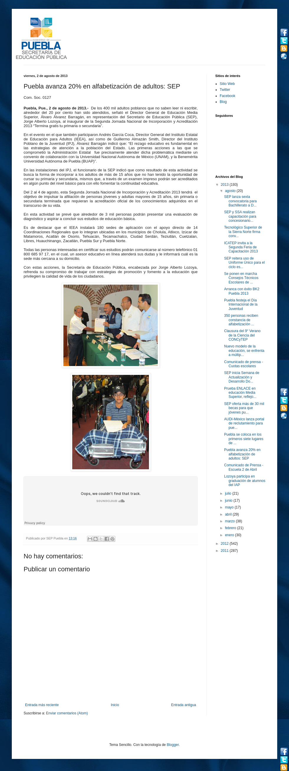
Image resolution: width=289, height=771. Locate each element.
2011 (225, 551)
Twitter (225, 90)
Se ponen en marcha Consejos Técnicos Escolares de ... (241, 278)
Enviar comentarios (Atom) (67, 713)
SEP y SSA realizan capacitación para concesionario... (240, 216)
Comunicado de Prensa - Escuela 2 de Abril (243, 467)
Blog (223, 102)
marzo (230, 521)
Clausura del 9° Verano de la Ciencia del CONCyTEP (242, 335)
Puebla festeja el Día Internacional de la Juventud (240, 304)
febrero (231, 528)
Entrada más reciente (42, 705)
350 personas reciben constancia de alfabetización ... (241, 320)
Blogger (173, 745)
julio (228, 493)
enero (230, 535)
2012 (225, 544)
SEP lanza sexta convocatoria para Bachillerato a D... (240, 201)
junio (229, 500)
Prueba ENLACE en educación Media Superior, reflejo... (240, 392)
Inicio (115, 705)
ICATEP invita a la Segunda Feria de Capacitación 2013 (241, 247)
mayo (230, 507)
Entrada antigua (183, 705)
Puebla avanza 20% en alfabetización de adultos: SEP (242, 454)
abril (229, 514)
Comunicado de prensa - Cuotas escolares (243, 364)
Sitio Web (227, 84)
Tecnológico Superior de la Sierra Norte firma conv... (243, 231)
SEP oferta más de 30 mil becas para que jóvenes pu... (244, 408)
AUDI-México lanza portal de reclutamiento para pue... (244, 423)
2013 (225, 185)
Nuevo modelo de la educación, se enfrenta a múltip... (244, 350)
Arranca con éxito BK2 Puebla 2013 (241, 291)
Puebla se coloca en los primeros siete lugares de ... (243, 438)
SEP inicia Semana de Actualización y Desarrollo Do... (241, 377)
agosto (231, 191)
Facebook (227, 96)
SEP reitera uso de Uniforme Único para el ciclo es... (244, 262)
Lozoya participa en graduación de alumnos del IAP (244, 480)
